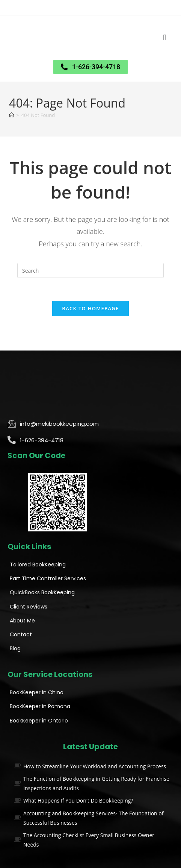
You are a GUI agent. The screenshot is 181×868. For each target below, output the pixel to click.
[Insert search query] (90, 270)
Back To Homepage (90, 308)
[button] (164, 38)
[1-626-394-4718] (12, 440)
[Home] (11, 115)
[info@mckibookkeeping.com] (12, 423)
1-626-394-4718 (41, 440)
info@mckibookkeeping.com (59, 424)
